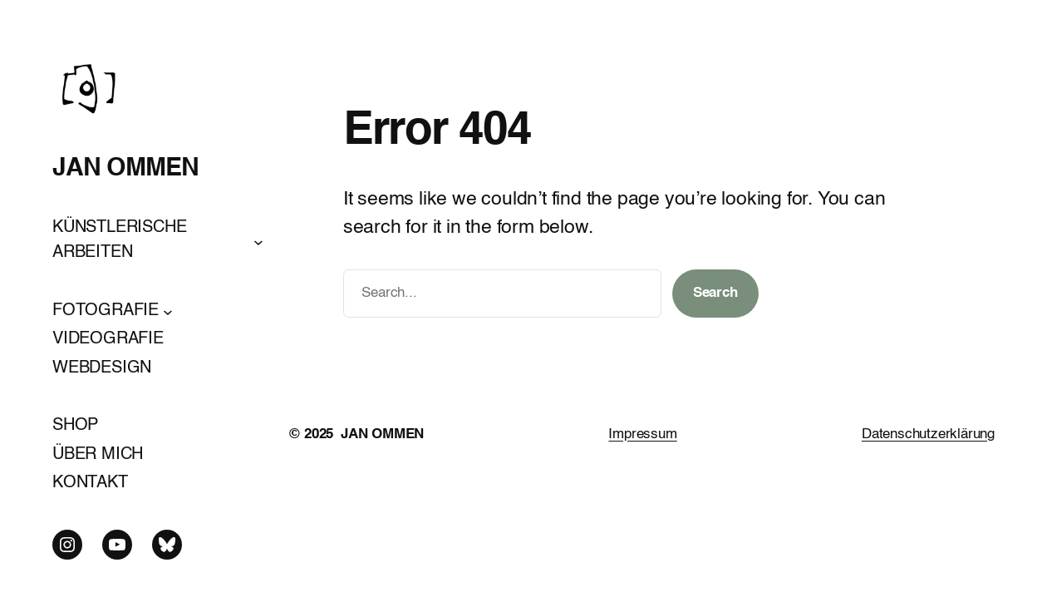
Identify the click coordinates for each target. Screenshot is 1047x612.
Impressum (642, 434)
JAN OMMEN (125, 168)
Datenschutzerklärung (928, 434)
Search (715, 293)
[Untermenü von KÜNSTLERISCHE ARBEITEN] (258, 241)
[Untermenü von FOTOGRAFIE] (168, 311)
